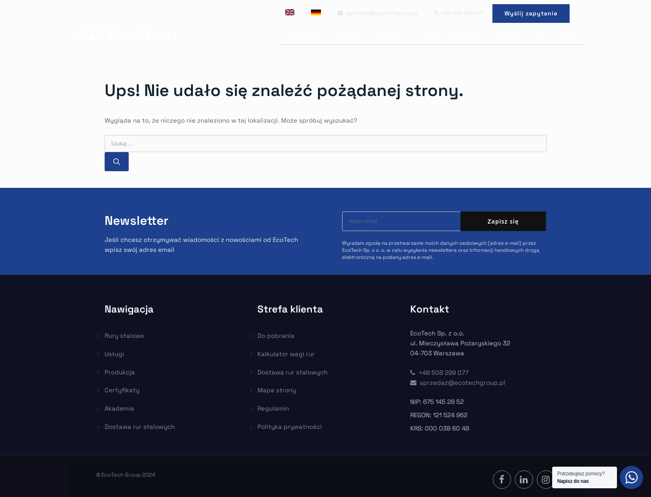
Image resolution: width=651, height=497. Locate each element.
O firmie (431, 33)
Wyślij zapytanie (531, 13)
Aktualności (465, 33)
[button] (17, 480)
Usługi (354, 33)
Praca (540, 33)
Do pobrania (507, 33)
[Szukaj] (117, 161)
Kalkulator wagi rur (286, 354)
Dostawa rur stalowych (140, 427)
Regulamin (273, 408)
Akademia (119, 408)
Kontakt (568, 33)
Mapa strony (276, 390)
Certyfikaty (122, 390)
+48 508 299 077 (459, 13)
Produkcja (395, 33)
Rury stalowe (309, 33)
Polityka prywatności (289, 427)
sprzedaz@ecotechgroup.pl (378, 13)
